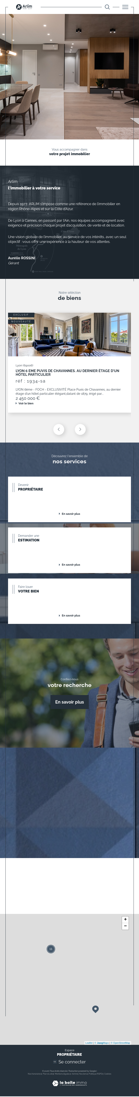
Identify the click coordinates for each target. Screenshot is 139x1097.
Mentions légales (62, 1074)
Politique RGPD (95, 1074)
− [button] (125, 927)
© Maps (102, 1043)
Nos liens (83, 1074)
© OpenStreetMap (120, 1043)
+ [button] (125, 920)
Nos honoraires (34, 1074)
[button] (80, 429)
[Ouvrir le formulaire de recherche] (107, 7)
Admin (74, 1074)
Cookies (107, 1074)
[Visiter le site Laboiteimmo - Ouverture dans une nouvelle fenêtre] (69, 1088)
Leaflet (89, 1043)
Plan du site (48, 1074)
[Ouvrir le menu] (125, 7)
